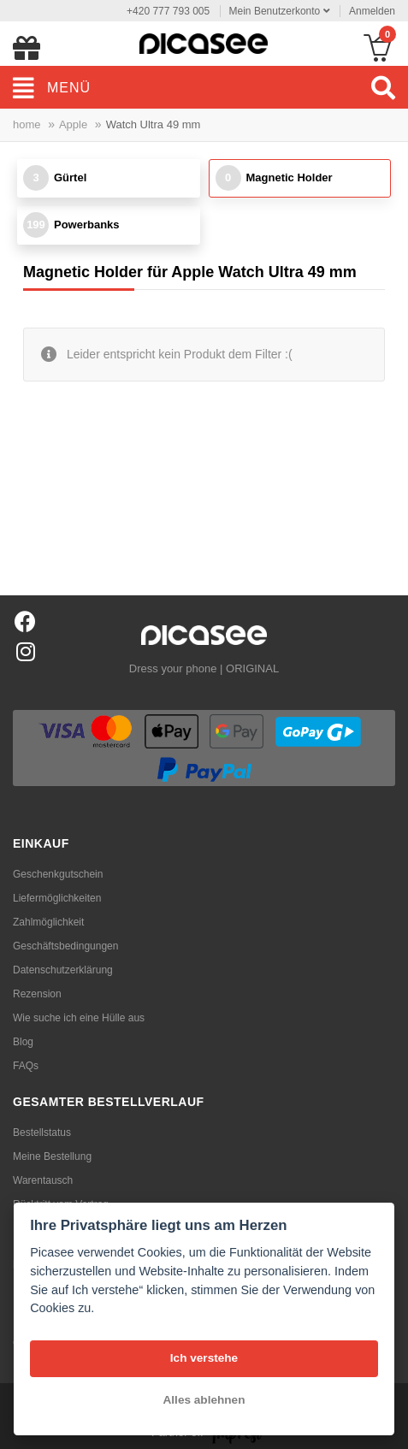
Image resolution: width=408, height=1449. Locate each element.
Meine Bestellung (52, 1156)
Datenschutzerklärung (63, 970)
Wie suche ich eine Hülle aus (79, 1018)
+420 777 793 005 (168, 11)
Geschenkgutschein (58, 874)
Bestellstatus (42, 1132)
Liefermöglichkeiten (57, 898)
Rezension (37, 994)
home (27, 124)
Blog (23, 1042)
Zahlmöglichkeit (48, 922)
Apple (73, 124)
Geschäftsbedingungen (65, 946)
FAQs (25, 1066)
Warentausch (43, 1180)
